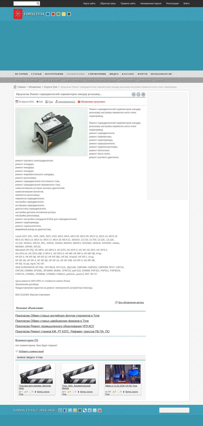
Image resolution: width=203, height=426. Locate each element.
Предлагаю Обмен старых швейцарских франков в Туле (52, 320)
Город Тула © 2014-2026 (34, 410)
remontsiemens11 (66, 102)
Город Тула (34, 14)
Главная (21, 87)
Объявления (34, 87)
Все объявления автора (131, 302)
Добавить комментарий (31, 351)
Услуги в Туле (50, 87)
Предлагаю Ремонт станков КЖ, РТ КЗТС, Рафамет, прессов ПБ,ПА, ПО (62, 331)
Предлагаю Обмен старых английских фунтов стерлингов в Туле (57, 315)
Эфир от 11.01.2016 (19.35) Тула (121, 386)
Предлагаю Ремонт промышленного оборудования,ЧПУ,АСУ (54, 326)
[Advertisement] (101, 45)
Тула (50, 102)
